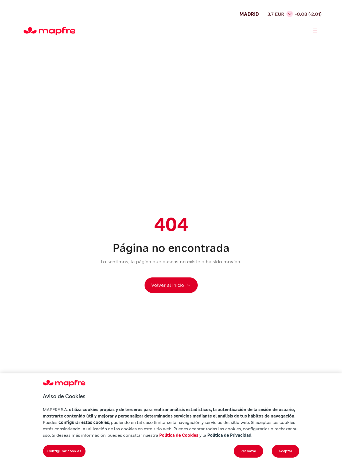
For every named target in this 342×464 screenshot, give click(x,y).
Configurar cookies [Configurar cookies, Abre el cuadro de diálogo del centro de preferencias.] (64, 451)
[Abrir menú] (315, 31)
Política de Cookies (178, 435)
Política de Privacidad (229, 435)
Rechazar (248, 451)
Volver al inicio (167, 285)
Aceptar (285, 451)
